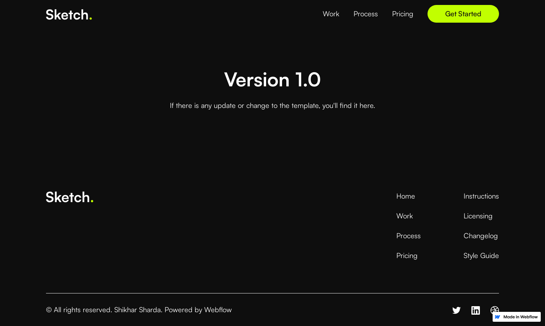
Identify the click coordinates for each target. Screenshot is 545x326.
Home (405, 195)
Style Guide (481, 255)
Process (408, 235)
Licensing (478, 215)
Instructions (481, 195)
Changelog (481, 235)
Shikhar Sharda (137, 309)
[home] (69, 13)
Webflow (218, 309)
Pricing (407, 255)
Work (404, 215)
